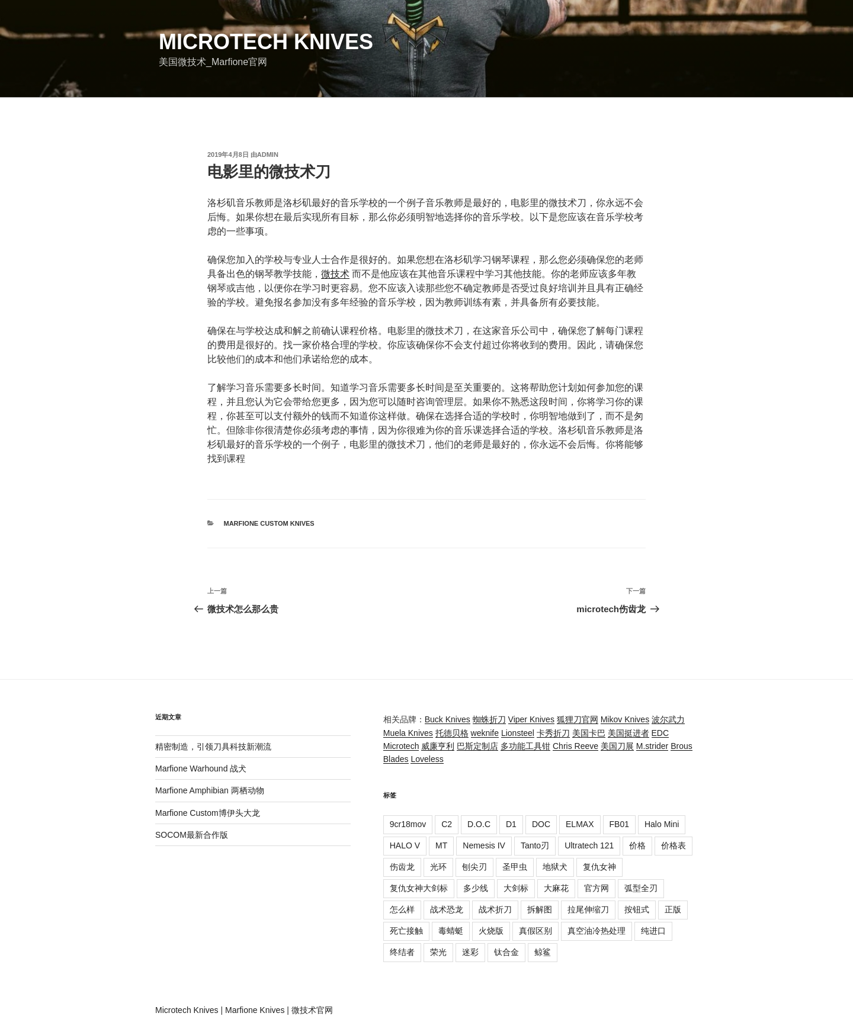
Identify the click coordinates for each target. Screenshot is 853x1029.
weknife (485, 733)
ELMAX (580, 824)
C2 (446, 824)
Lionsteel (517, 733)
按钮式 (636, 909)
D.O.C (478, 824)
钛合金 (506, 952)
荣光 (438, 952)
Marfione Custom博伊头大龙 (207, 813)
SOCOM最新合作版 (191, 835)
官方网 (596, 888)
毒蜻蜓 (450, 930)
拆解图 (539, 909)
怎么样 (402, 909)
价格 (637, 845)
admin (267, 154)
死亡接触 (406, 930)
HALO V (405, 845)
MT (441, 845)
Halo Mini (661, 824)
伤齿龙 (402, 867)
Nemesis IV (484, 845)
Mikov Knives (625, 719)
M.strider (652, 746)
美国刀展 (617, 746)
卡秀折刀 (553, 733)
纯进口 (653, 930)
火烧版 (491, 930)
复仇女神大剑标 (419, 888)
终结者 (402, 952)
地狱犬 (555, 867)
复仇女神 (599, 867)
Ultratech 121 (589, 845)
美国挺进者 (628, 733)
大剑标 (516, 888)
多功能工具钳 (525, 746)
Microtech (401, 746)
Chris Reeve (575, 746)
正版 (673, 909)
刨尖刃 (474, 867)
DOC (541, 824)
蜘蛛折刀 (489, 719)
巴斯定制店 (477, 746)
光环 (438, 867)
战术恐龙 (446, 909)
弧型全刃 (641, 888)
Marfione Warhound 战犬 (200, 768)
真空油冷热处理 (596, 930)
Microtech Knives (266, 42)
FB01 (619, 824)
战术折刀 (495, 909)
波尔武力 (668, 719)
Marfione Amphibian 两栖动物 (209, 790)
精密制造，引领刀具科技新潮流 (213, 746)
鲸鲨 (542, 952)
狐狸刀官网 (577, 719)
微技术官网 (312, 1010)
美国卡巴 (588, 733)
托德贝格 (452, 733)
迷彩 (470, 952)
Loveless (427, 759)
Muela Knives (408, 733)
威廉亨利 (437, 746)
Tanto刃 (535, 845)
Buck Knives (447, 719)
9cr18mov (408, 824)
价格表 (673, 845)
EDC (660, 733)
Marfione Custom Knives (269, 523)
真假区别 (535, 930)
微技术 (335, 274)
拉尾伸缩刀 (588, 909)
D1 (511, 824)
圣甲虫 (514, 867)
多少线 (475, 888)
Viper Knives (531, 719)
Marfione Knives (254, 1010)
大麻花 (556, 888)
